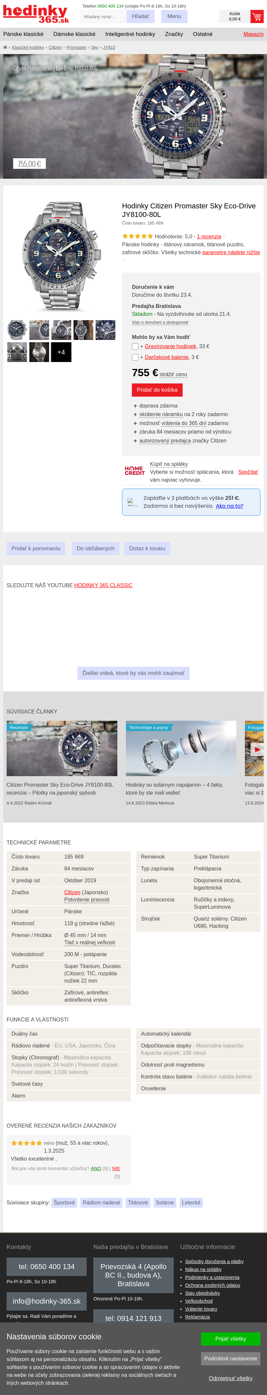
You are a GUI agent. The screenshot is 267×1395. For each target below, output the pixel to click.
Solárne (165, 1202)
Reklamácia (197, 1316)
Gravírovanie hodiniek (170, 346)
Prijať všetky (230, 1339)
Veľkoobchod (199, 1301)
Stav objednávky (202, 1293)
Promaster (76, 47)
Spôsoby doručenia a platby (214, 1261)
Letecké (191, 1202)
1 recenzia (211, 236)
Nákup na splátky (203, 1269)
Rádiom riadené (101, 1202)
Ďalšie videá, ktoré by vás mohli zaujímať (133, 673)
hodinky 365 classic (103, 585)
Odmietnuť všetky (231, 1378)
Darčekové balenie (167, 357)
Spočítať (248, 472)
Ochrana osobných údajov (212, 1285)
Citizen (55, 47)
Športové (64, 1202)
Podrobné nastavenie (230, 1358)
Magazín (254, 34)
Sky (94, 47)
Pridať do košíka (157, 390)
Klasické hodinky (28, 47)
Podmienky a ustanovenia (212, 1277)
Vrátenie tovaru (201, 1309)
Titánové (138, 1202)
